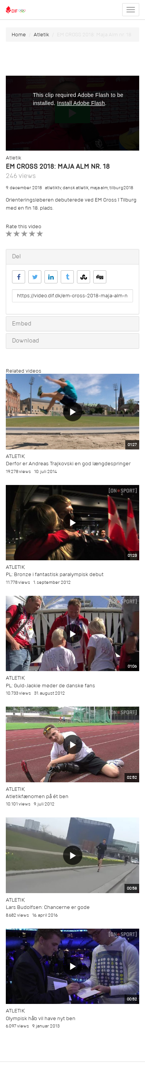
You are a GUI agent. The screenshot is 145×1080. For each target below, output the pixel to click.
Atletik (41, 34)
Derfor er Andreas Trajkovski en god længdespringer (68, 463)
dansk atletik (76, 188)
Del (16, 256)
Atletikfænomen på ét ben (37, 796)
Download (25, 340)
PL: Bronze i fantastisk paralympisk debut (55, 574)
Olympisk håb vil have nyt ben (40, 1018)
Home (19, 34)
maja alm (99, 188)
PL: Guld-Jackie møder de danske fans (50, 685)
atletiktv (53, 188)
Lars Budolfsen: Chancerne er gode (48, 907)
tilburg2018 (121, 188)
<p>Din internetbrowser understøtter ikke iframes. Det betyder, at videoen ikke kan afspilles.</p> (72, 113)
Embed (21, 323)
